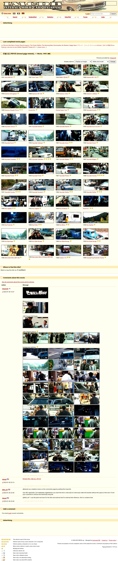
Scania (61, 258)
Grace (66, 143)
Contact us (104, 540)
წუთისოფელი (24, 45)
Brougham (13, 94)
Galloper (40, 143)
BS (38, 94)
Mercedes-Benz (10, 258)
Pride (36, 225)
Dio (34, 110)
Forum (85, 17)
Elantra (40, 126)
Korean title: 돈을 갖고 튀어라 (32, 479)
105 (95, 77)
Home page (7, 13)
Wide (36, 241)
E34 (66, 77)
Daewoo (89, 77)
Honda (31, 110)
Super (62, 110)
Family (102, 258)
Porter (12, 176)
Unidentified (33, 17)
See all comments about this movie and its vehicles (18, 282)
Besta (65, 208)
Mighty (67, 159)
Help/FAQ (68, 17)
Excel (12, 143)
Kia (6, 208)
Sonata (94, 176)
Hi (62, 208)
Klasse (45, 257)
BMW (61, 77)
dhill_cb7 (5, 490)
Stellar (67, 192)
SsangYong (90, 258)
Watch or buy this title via (13, 270)
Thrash (30, 47)
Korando (96, 258)
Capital (9, 208)
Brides (19, 47)
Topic (37, 77)
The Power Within (35, 45)
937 (11, 77)
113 (65, 258)
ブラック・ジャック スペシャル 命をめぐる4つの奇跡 (93, 45)
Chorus (12, 126)
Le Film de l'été (6, 45)
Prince (17, 110)
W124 (17, 258)
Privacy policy (112, 540)
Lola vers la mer (12, 47)
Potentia (9, 225)
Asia (6, 77)
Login (87, 14)
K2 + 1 (35, 47)
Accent (97, 126)
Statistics (50, 17)
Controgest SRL (96, 540)
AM (9, 77)
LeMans (94, 94)
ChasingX (113, 58)
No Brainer (65, 45)
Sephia (91, 225)
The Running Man (47, 45)
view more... (42, 47)
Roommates (57, 45)
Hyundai (89, 110)
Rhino (63, 225)
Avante (94, 110)
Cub (65, 110)
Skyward (25, 47)
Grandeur (13, 159)
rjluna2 (4, 479)
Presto (67, 176)
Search (15, 17)
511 (88, 208)
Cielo (66, 94)
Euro (93, 126)
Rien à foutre (15, 45)
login (9, 513)
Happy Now (73, 45)
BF (93, 77)
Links (103, 17)
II (42, 192)
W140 (50, 257)
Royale (12, 110)
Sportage (10, 241)
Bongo (40, 241)
